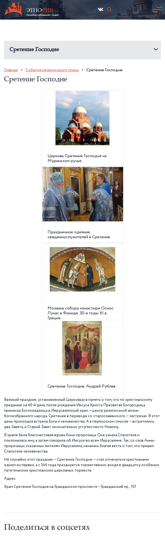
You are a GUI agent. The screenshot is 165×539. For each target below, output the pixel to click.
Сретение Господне (34, 50)
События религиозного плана (52, 70)
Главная (11, 70)
